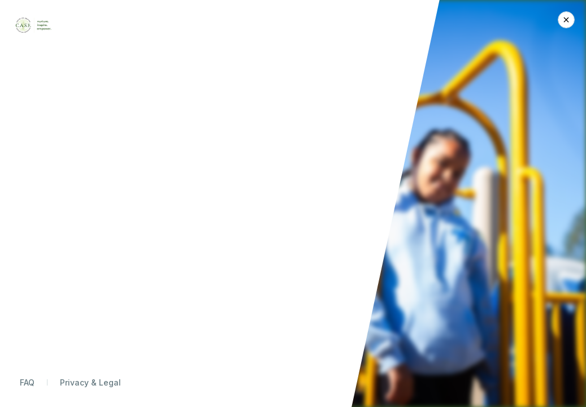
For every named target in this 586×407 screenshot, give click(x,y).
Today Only (425, 150)
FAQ (27, 382)
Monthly (475, 150)
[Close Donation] (566, 20)
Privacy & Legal (90, 382)
